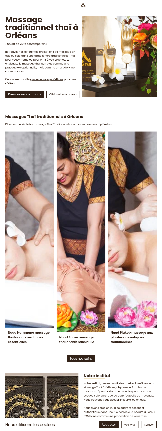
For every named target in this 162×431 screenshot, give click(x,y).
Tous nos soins (81, 358)
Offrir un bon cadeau (63, 94)
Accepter (109, 424)
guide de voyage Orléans (46, 79)
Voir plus (130, 425)
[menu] (5, 5)
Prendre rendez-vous (24, 94)
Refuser (149, 425)
